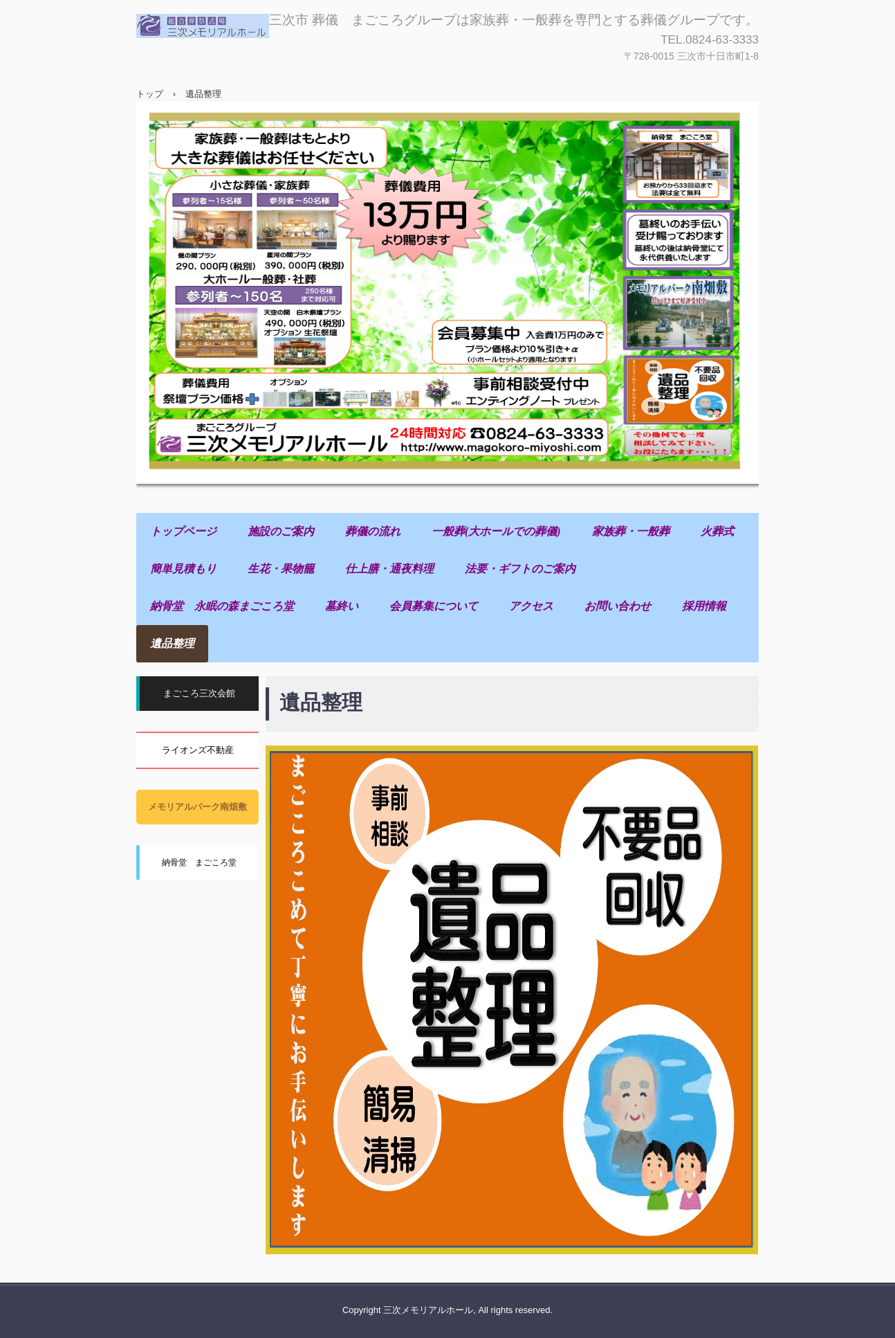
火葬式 (717, 531)
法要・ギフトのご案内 (520, 569)
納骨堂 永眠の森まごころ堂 (222, 606)
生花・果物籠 (281, 569)
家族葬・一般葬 (631, 531)
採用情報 (704, 606)
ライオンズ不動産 (198, 750)
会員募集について (433, 606)
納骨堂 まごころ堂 (199, 862)
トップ (149, 94)
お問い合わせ (617, 606)
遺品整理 (172, 643)
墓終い (341, 606)
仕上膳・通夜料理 (389, 569)
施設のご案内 (281, 531)
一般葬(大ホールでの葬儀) (496, 531)
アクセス (531, 606)
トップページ (183, 531)
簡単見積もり (183, 569)
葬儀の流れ (372, 531)
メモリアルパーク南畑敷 (197, 807)
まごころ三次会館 (199, 693)
